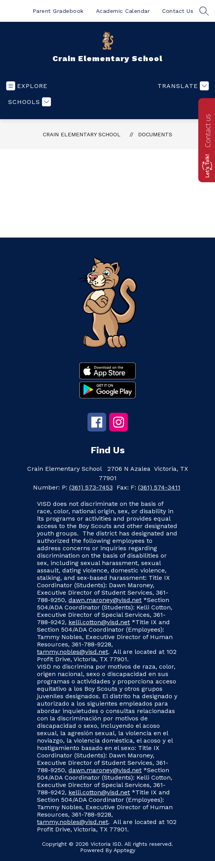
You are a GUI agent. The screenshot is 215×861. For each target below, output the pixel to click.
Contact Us (177, 11)
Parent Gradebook (58, 11)
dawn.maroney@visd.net (105, 600)
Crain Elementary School (82, 134)
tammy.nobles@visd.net (72, 651)
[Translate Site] (182, 86)
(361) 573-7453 (91, 487)
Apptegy (124, 850)
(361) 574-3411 (159, 487)
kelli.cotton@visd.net (99, 622)
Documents (155, 134)
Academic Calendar (123, 11)
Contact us (207, 131)
